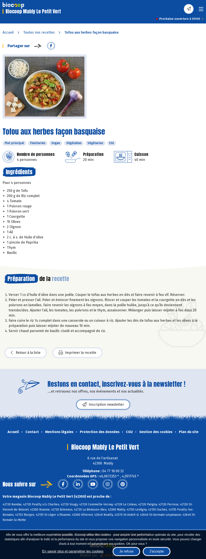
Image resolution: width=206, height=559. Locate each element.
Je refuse (126, 551)
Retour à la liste (25, 353)
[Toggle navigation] (201, 10)
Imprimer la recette (77, 353)
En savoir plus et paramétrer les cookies (73, 551)
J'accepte (156, 551)
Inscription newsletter (103, 404)
